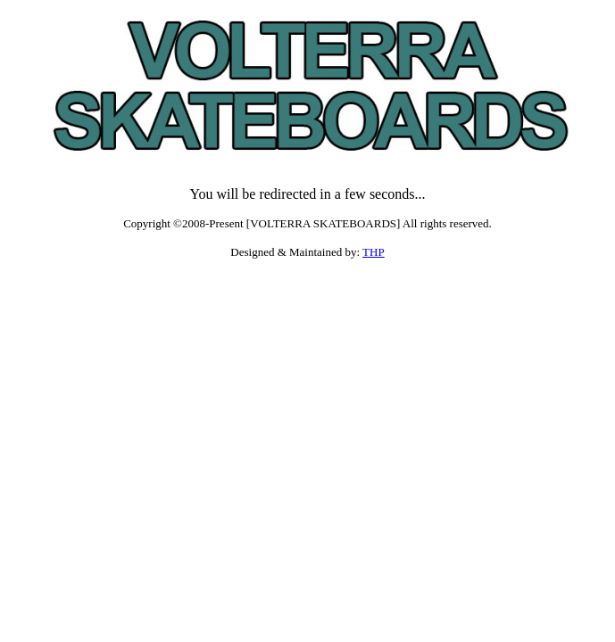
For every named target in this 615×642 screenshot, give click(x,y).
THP (373, 252)
